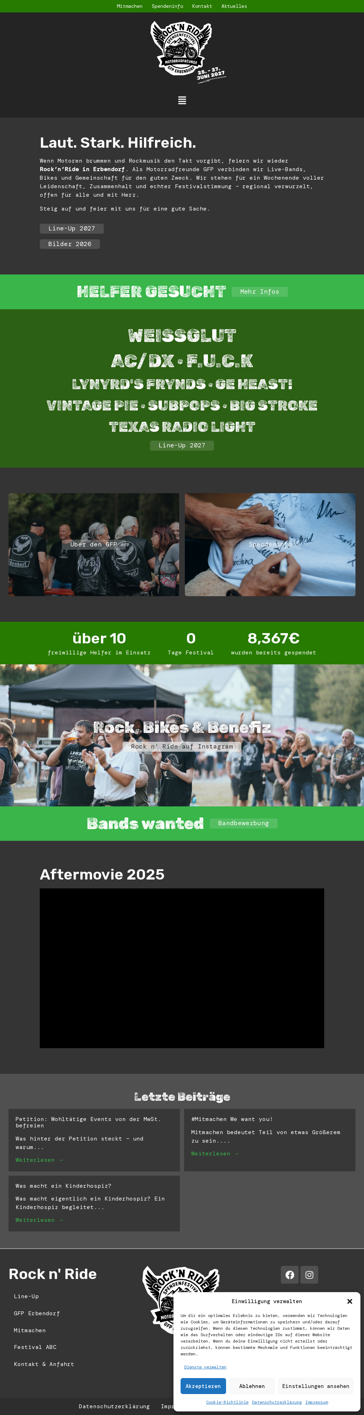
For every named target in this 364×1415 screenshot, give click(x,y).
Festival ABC (35, 1347)
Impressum (316, 1402)
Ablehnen (252, 1386)
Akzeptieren (203, 1386)
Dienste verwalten (205, 1367)
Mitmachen (130, 6)
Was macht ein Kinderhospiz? (64, 1186)
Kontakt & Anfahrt (44, 1364)
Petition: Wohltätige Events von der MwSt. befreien (88, 1122)
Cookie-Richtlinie (227, 1402)
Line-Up (26, 1296)
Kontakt (202, 6)
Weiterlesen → (40, 1160)
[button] (349, 1301)
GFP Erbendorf (37, 1313)
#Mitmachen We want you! (232, 1119)
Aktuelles (234, 6)
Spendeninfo (167, 6)
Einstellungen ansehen (315, 1386)
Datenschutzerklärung (277, 1402)
